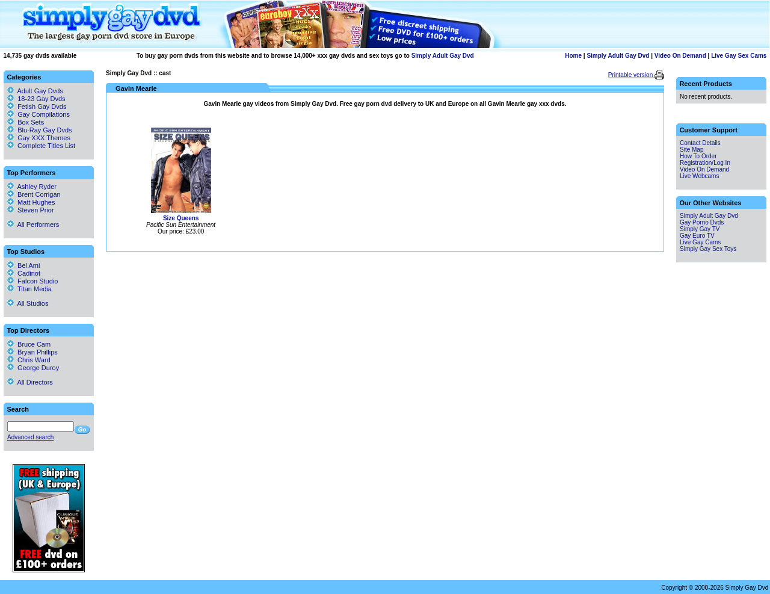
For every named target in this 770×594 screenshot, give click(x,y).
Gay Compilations (43, 114)
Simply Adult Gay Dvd (442, 55)
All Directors (30, 382)
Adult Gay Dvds (40, 90)
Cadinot (23, 273)
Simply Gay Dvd (129, 73)
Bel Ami (23, 265)
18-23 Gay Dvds (41, 98)
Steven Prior (30, 210)
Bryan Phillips (32, 352)
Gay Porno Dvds (702, 222)
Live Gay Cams (700, 242)
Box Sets (30, 122)
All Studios (27, 303)
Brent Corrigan (34, 194)
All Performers (33, 224)
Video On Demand (680, 55)
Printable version (631, 75)
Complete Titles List (41, 145)
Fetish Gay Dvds (41, 106)
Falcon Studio (32, 281)
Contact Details (700, 143)
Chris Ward (29, 360)
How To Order (698, 156)
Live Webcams (699, 176)
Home (573, 55)
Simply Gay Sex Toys (708, 249)
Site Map (691, 149)
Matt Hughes (31, 202)
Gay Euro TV (697, 235)
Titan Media (29, 288)
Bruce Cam (29, 344)
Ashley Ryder (32, 186)
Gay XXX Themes (43, 137)
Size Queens (181, 218)
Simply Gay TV (700, 229)
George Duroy (33, 367)
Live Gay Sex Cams (738, 55)
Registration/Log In (705, 162)
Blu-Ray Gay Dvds (44, 130)
